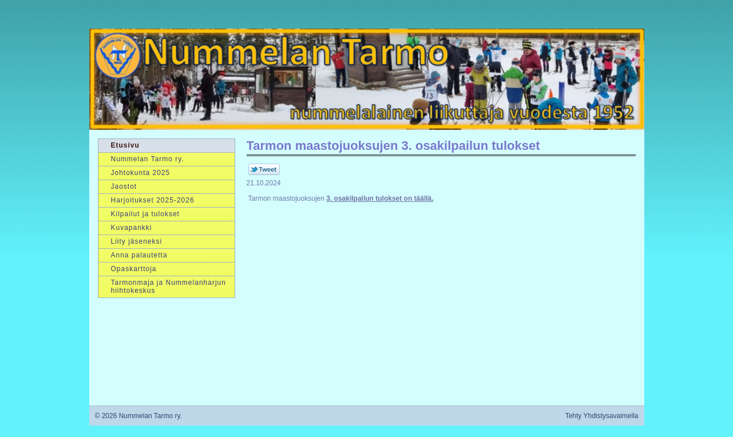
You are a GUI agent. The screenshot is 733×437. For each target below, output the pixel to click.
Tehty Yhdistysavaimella (602, 416)
